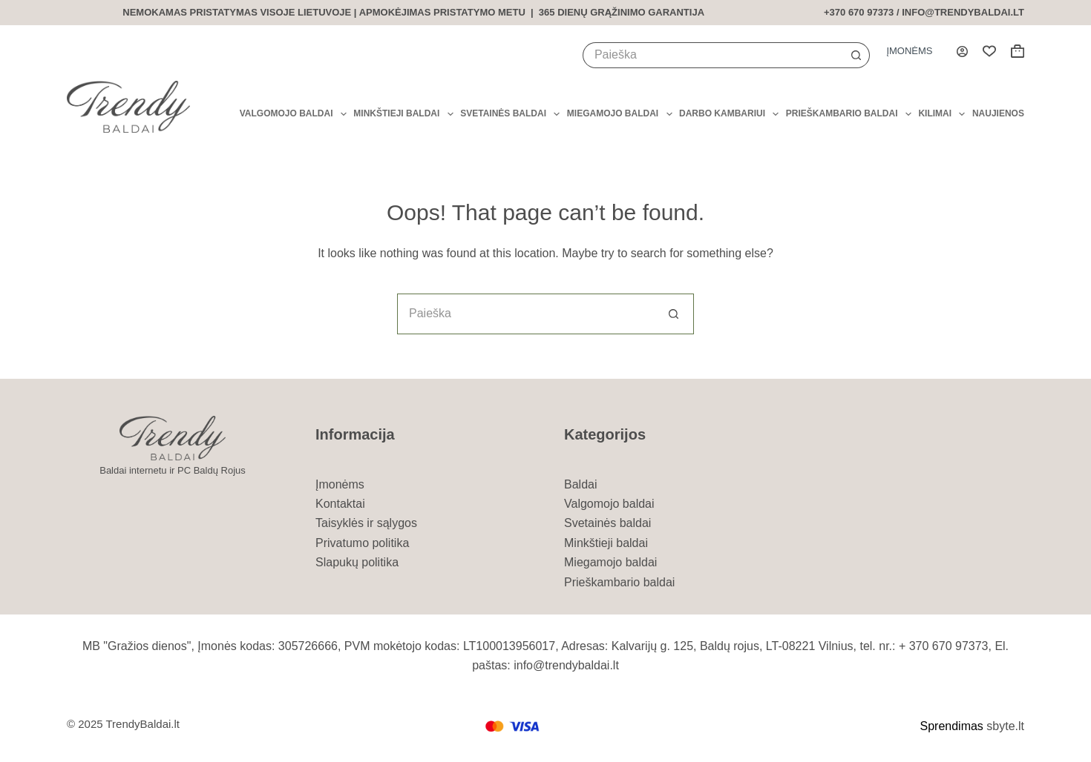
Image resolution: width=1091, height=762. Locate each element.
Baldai (580, 484)
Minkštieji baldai (403, 114)
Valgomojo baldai (293, 114)
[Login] (962, 51)
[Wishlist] (989, 51)
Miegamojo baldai (619, 114)
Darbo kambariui (729, 114)
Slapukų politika (357, 562)
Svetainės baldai (510, 114)
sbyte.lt (1005, 726)
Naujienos (998, 113)
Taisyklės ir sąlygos (366, 523)
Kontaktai (340, 503)
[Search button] (857, 55)
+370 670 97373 (859, 12)
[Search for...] (713, 55)
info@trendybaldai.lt (963, 12)
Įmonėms (909, 50)
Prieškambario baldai (848, 114)
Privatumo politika (362, 543)
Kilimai (941, 114)
